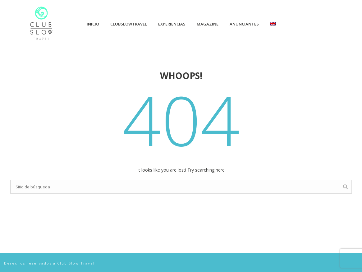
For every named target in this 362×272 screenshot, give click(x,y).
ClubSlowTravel (128, 24)
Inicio (93, 24)
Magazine (207, 24)
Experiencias (172, 24)
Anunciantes (244, 24)
